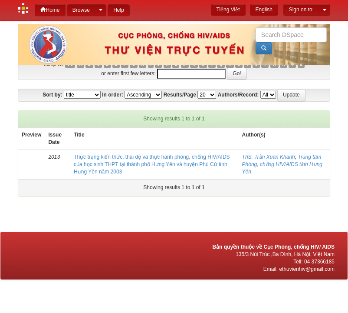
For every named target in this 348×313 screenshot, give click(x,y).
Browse (81, 10)
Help (118, 10)
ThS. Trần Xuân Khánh (268, 157)
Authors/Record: (238, 95)
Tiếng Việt (228, 10)
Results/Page (180, 95)
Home (49, 10)
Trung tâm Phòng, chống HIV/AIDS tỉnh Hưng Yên (282, 164)
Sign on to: (301, 10)
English (264, 10)
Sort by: (52, 95)
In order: (112, 95)
